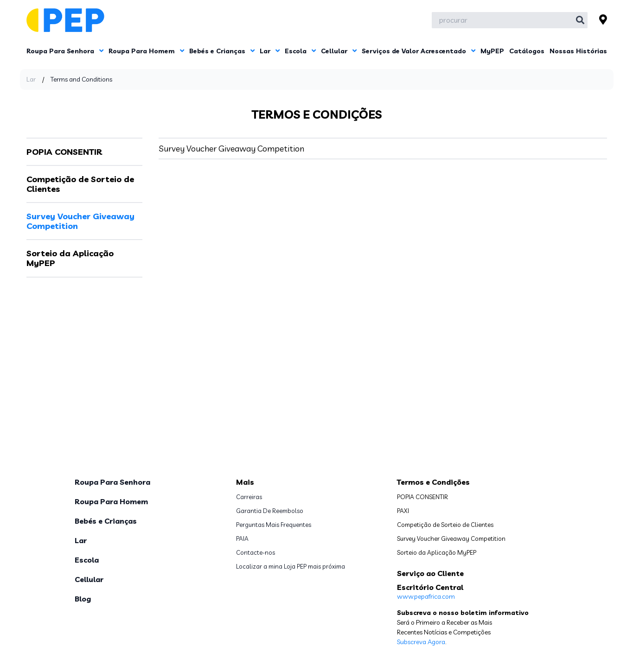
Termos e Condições (433, 482)
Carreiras (249, 496)
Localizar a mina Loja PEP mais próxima (290, 566)
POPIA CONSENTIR (422, 496)
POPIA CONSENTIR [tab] (64, 151)
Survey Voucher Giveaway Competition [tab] (80, 221)
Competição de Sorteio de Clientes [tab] (80, 184)
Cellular (339, 51)
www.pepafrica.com (426, 596)
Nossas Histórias (578, 51)
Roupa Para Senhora (64, 51)
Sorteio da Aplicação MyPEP (436, 552)
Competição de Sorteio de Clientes (445, 524)
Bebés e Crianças (222, 51)
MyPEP (492, 51)
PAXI (403, 510)
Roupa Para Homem (146, 51)
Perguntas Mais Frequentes (273, 524)
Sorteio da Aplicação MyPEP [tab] (70, 258)
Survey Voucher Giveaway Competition (231, 148)
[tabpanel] (383, 148)
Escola (300, 51)
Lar (270, 51)
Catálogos (526, 51)
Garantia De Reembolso (269, 510)
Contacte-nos (255, 552)
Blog (83, 598)
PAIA (242, 538)
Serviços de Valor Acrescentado (418, 51)
